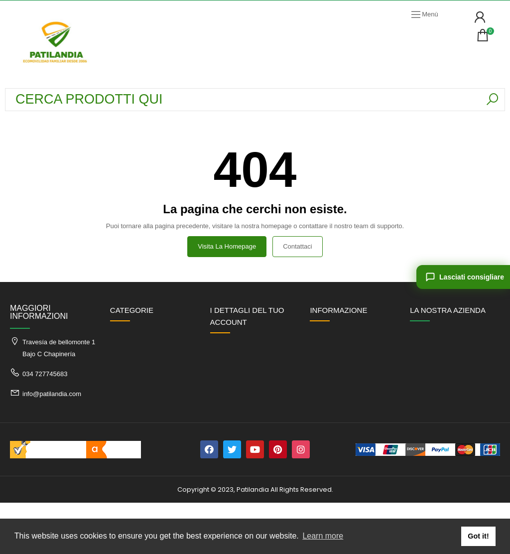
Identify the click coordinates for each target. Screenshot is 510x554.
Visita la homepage (227, 246)
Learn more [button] (322, 536)
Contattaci (297, 246)
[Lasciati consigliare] (463, 277)
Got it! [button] (478, 536)
